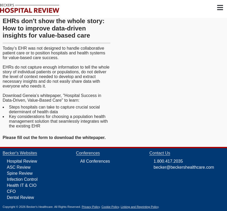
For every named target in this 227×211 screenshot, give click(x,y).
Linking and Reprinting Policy (139, 206)
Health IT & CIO (22, 185)
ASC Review (19, 167)
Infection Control (22, 179)
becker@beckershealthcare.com (184, 167)
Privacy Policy (91, 206)
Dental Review (20, 197)
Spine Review (20, 173)
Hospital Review (22, 161)
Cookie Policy (110, 206)
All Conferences (95, 161)
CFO (11, 191)
